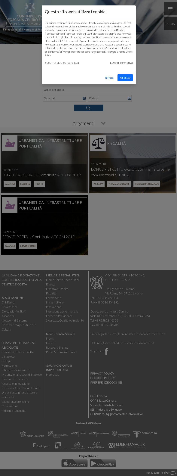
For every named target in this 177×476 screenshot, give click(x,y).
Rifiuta (109, 77)
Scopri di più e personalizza (62, 62)
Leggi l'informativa (121, 62)
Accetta (125, 77)
